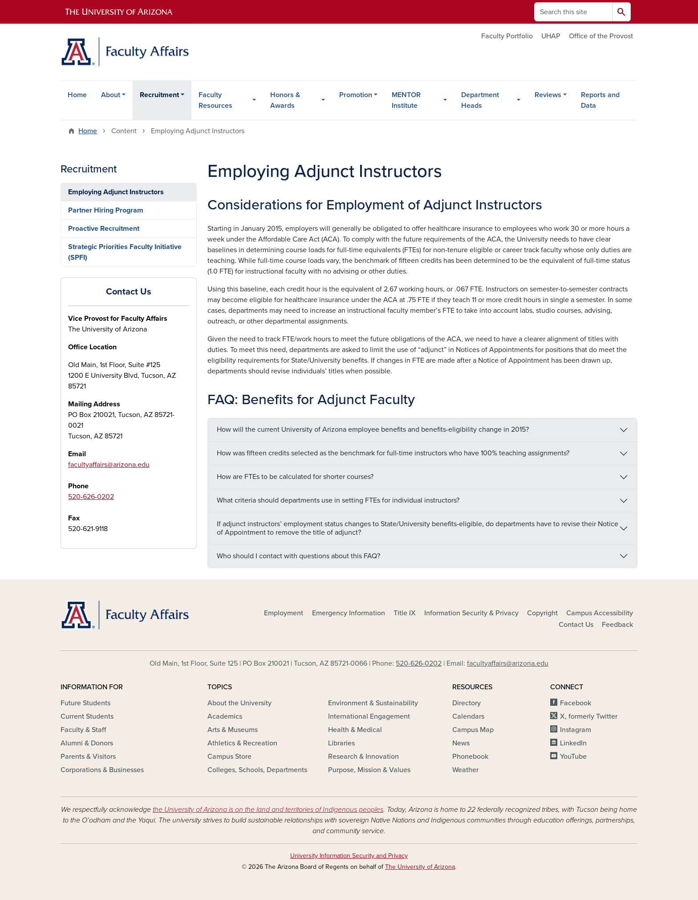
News (461, 743)
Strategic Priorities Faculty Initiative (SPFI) (125, 252)
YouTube (573, 756)
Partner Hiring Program (105, 210)
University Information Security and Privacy (349, 855)
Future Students (85, 703)
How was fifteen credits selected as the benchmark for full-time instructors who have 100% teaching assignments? (393, 453)
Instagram (575, 729)
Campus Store (229, 756)
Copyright (542, 613)
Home (77, 94)
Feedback (617, 624)
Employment (283, 613)
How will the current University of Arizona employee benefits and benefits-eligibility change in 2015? (373, 429)
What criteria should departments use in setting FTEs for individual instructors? (338, 500)
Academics (224, 716)
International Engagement (369, 716)
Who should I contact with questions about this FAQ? (298, 556)
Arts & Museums (232, 729)
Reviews (548, 94)
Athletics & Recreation (242, 743)
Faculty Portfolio (507, 36)
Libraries (341, 743)
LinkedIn (573, 743)
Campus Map (473, 729)
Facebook (575, 703)
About (110, 94)
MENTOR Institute (406, 100)
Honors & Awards (285, 100)
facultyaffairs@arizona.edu (109, 464)
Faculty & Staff (83, 729)
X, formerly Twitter (588, 716)
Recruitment (159, 94)
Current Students (87, 716)
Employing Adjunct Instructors (116, 192)
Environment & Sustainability (373, 703)
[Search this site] (573, 11)
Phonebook (470, 756)
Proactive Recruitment (103, 228)
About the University (239, 703)
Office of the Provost (601, 36)
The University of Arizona (420, 867)
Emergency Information (348, 613)
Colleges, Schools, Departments (257, 769)
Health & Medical (355, 729)
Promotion (355, 94)
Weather (465, 769)
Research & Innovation (363, 756)
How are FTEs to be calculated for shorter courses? (295, 476)
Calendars (468, 716)
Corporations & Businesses (102, 769)
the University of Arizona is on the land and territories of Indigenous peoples (268, 809)
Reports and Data (600, 100)
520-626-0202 (91, 496)
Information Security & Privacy (471, 613)
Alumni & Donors (87, 743)
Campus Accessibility (599, 613)
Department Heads (480, 100)
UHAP (550, 36)
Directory (466, 703)
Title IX (405, 613)
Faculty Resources (215, 100)
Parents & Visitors (88, 756)
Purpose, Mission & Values (369, 769)
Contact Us (576, 624)
